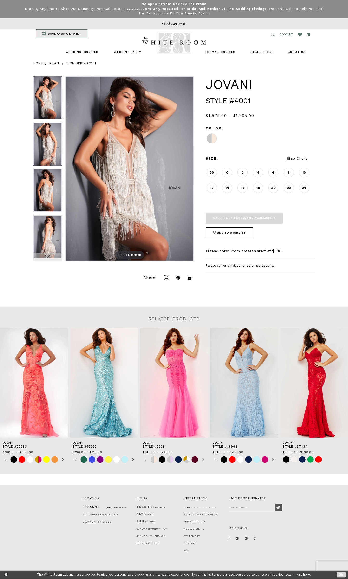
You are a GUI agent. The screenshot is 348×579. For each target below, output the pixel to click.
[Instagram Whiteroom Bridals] (254, 540)
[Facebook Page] (230, 540)
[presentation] (34, 383)
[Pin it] (178, 277)
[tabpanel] (47, 99)
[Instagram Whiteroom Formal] (242, 540)
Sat (140, 514)
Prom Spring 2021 (80, 63)
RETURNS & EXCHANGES (200, 514)
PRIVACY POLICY (195, 521)
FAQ (186, 550)
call (219, 265)
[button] (273, 34)
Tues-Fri (145, 507)
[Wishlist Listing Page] (299, 34)
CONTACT (190, 543)
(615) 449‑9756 (116, 507)
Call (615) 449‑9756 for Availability (244, 218)
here (306, 574)
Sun (140, 521)
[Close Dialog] (5, 574)
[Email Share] (189, 277)
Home (38, 63)
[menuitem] (82, 52)
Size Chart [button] (297, 158)
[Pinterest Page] (266, 540)
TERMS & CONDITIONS (199, 507)
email (231, 265)
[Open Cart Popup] (308, 34)
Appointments (139, 9)
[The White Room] (174, 43)
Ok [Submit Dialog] (341, 574)
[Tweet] (166, 278)
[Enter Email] (255, 507)
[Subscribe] (278, 507)
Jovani (54, 63)
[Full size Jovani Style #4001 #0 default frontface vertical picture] (130, 169)
